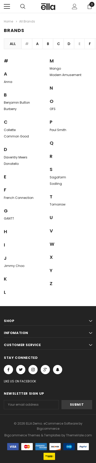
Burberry (10, 109)
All (13, 43)
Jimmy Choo (14, 266)
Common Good (16, 136)
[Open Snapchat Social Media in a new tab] (57, 369)
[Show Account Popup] (74, 6)
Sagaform (58, 177)
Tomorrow (58, 204)
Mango (55, 68)
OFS (53, 109)
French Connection (19, 198)
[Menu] (7, 6)
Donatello (11, 163)
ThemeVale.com (79, 435)
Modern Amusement (65, 75)
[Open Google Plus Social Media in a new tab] (45, 369)
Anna (8, 82)
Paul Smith (58, 130)
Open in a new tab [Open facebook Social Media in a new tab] (8, 369)
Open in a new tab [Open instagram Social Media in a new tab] (33, 369)
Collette (10, 130)
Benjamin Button (17, 102)
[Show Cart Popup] (89, 6)
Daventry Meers (15, 157)
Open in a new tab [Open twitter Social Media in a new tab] (21, 369)
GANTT (9, 218)
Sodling (56, 183)
